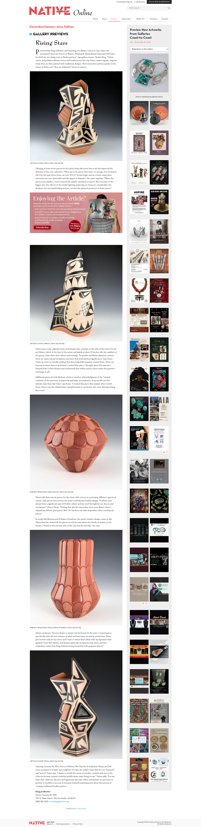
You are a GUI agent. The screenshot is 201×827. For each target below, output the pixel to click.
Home (95, 19)
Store (104, 19)
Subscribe (126, 19)
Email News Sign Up (124, 2)
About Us (50, 824)
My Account (139, 2)
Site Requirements (63, 824)
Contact (165, 19)
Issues (114, 19)
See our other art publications (159, 2)
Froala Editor (81, 809)
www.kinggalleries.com (59, 801)
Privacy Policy (78, 824)
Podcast (153, 19)
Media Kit (140, 19)
